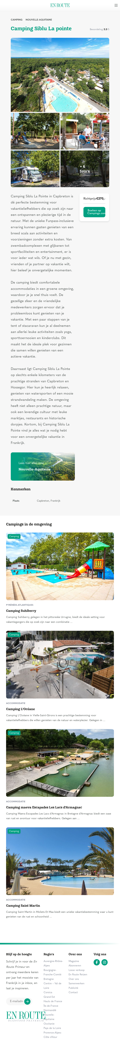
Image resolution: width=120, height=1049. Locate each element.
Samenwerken (76, 983)
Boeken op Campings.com (96, 212)
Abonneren (75, 966)
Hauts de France (53, 1001)
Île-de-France (51, 1006)
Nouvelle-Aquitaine (39, 20)
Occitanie (49, 1024)
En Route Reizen (78, 974)
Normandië (50, 1010)
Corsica (48, 992)
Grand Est (49, 997)
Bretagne (49, 979)
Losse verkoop (77, 970)
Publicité (73, 988)
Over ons (74, 979)
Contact (73, 992)
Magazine (74, 961)
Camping (16, 20)
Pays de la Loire (52, 1028)
